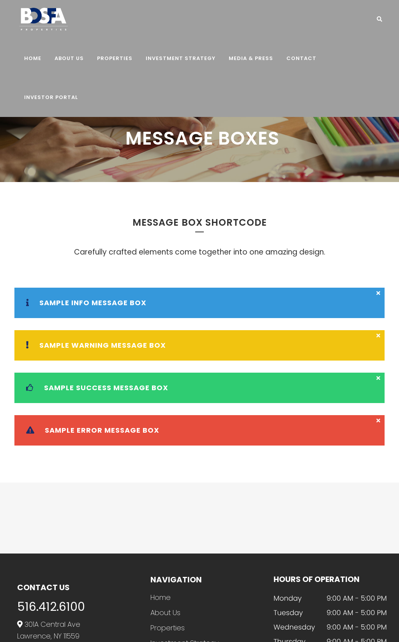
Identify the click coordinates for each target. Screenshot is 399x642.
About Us (165, 612)
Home (160, 597)
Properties (167, 628)
